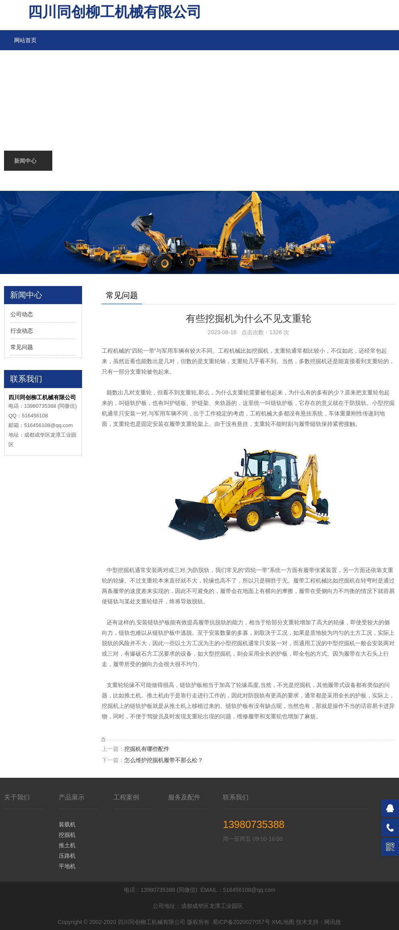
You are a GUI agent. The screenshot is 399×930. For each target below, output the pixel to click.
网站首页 (25, 40)
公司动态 (21, 314)
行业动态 (21, 330)
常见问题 (21, 347)
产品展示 (71, 797)
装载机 (67, 824)
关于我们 (17, 797)
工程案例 (126, 797)
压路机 (67, 855)
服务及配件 (184, 797)
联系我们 (236, 797)
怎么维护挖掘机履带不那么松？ (163, 760)
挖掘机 (67, 835)
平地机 (67, 866)
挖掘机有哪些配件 (146, 749)
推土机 (67, 845)
